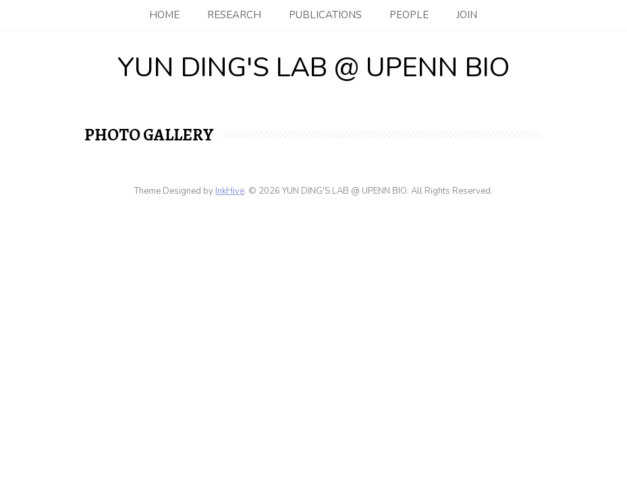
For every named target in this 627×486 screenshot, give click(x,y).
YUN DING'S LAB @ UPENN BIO (313, 67)
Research (234, 15)
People (409, 15)
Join (466, 15)
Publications (325, 15)
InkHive (229, 191)
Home (164, 15)
